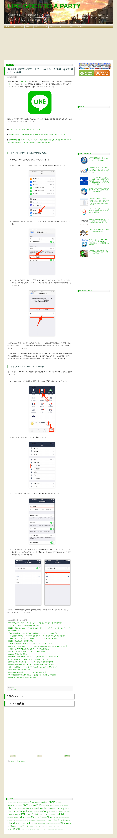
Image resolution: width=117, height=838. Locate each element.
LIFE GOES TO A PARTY (44, 6)
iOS (14, 26)
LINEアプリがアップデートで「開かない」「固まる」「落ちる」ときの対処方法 (35, 623)
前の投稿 (67, 756)
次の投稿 (12, 756)
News (71, 26)
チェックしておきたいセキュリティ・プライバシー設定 (27, 651)
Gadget (53, 26)
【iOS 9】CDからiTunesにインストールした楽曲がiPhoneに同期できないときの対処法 (99, 210)
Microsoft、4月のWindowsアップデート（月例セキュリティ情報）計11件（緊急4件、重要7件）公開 (99, 221)
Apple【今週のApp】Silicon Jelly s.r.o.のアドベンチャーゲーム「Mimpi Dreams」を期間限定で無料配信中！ (99, 242)
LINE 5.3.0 (23, 81)
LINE (37, 26)
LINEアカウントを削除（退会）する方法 (22, 677)
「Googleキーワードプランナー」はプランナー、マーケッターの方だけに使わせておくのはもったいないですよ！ (99, 170)
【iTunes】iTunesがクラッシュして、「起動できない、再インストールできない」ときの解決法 (99, 159)
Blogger (62, 26)
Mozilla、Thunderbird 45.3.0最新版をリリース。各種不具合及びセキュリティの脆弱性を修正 (99, 190)
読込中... (81, 109)
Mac (21, 26)
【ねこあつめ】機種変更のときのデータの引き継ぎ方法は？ (99, 230)
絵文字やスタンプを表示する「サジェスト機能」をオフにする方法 (30, 662)
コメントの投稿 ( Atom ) (18, 761)
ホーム (40, 756)
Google (29, 26)
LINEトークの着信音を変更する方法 (20, 641)
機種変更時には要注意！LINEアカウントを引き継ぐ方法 (27, 672)
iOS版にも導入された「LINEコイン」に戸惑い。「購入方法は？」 (30, 659)
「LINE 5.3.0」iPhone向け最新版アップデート (24, 129)
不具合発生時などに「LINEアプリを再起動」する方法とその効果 (30, 644)
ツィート (12, 84)
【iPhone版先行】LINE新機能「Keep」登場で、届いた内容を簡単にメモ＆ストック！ (37, 134)
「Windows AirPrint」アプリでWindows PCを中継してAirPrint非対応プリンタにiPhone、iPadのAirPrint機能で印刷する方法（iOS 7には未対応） (99, 202)
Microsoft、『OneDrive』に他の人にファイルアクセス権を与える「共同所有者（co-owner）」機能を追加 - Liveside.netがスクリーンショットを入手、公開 (99, 181)
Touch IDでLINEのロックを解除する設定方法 (23, 625)
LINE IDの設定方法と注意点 (17, 654)
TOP (7, 26)
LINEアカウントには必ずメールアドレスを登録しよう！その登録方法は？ (33, 656)
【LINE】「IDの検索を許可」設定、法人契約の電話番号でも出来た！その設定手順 (98, 252)
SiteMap (80, 26)
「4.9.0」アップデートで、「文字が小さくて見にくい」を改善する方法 (32, 638)
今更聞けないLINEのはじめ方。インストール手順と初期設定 (28, 649)
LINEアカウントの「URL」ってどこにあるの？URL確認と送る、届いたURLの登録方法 (37, 646)
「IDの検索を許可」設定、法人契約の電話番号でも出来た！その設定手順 (33, 633)
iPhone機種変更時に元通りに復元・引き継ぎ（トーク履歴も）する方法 (32, 675)
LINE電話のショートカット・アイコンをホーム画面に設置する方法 (31, 664)
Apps (45, 26)
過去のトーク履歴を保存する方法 (19, 669)
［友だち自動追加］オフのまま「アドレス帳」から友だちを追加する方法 (33, 667)
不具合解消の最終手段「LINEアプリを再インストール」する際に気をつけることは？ (36, 636)
